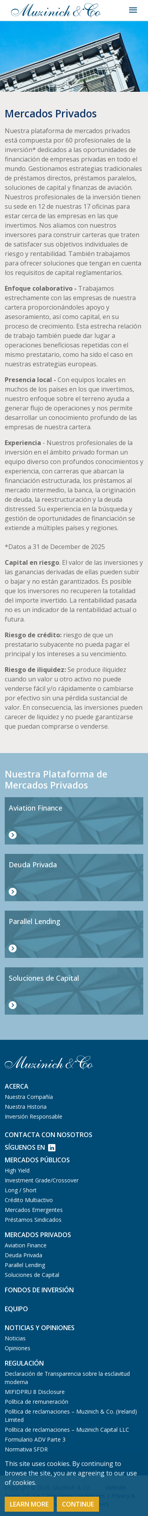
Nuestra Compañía (29, 1096)
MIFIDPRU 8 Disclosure (35, 1391)
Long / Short (21, 1190)
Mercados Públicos (37, 1160)
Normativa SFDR (26, 1449)
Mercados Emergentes (34, 1210)
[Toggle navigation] (133, 10)
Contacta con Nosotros (48, 1134)
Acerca (16, 1086)
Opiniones (17, 1348)
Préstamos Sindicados (33, 1219)
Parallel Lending (25, 1265)
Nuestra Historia (26, 1106)
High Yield (17, 1170)
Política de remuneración (36, 1401)
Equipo (16, 1308)
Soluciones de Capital (32, 1274)
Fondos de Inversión (39, 1290)
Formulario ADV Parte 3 (35, 1439)
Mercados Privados (38, 1234)
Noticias (15, 1338)
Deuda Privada (23, 1255)
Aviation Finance (26, 1245)
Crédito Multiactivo (29, 1200)
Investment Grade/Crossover (42, 1180)
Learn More (29, 1504)
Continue (78, 1504)
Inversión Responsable (33, 1116)
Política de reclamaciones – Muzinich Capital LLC (67, 1429)
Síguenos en (30, 1147)
